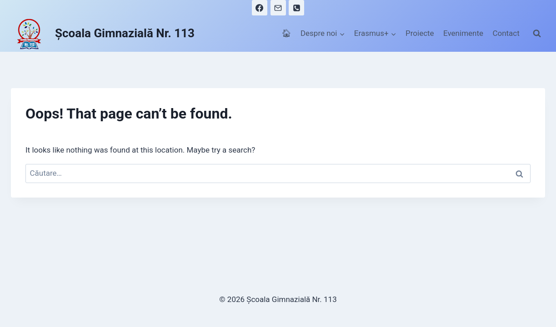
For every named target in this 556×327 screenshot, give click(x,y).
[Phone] (296, 7)
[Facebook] (259, 7)
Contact (505, 33)
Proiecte (420, 33)
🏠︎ (286, 33)
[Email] (278, 7)
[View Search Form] (537, 33)
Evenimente (463, 33)
